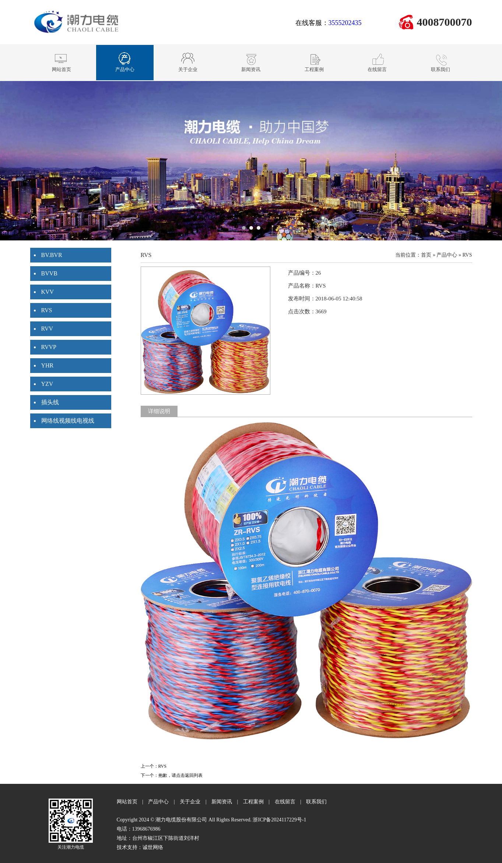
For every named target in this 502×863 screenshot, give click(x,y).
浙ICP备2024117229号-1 (279, 820)
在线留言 (285, 801)
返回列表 (194, 775)
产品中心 (446, 255)
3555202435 (345, 23)
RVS (467, 255)
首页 (426, 255)
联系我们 (316, 801)
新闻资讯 (221, 801)
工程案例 (253, 801)
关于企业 (190, 801)
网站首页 (127, 801)
